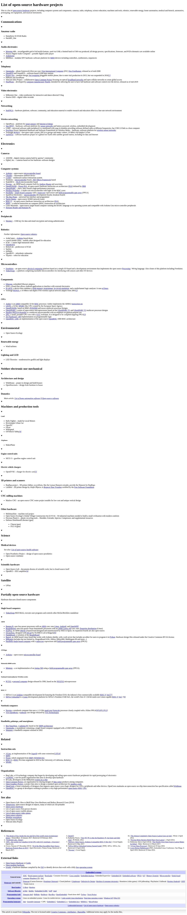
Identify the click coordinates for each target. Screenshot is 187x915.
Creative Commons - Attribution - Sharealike (68, 912)
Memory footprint (152, 876)
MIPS (8, 203)
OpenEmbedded (61, 894)
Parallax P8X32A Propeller (16, 312)
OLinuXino (10, 633)
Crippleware (76, 881)
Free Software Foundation (84, 487)
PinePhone (10, 82)
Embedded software (129, 876)
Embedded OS (116, 876)
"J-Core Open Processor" (138, 846)
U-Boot (25, 887)
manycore (41, 193)
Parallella (9, 193)
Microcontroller (165, 876)
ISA (70, 186)
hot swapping (34, 75)
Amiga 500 (38, 668)
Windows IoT (108, 898)
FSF (42, 867)
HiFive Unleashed (13, 697)
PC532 (8, 681)
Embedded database (87, 876)
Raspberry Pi (34, 878)
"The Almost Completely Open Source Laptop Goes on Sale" (151, 836)
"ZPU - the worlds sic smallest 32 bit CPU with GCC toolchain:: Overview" (33, 842)
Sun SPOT (10, 126)
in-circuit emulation (61, 288)
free (77, 867)
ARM (17, 304)
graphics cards (76, 784)
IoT (144, 876)
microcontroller (21, 180)
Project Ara (10, 75)
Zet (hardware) (11, 317)
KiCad (29, 633)
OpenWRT (74, 626)
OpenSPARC (11, 188)
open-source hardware (21, 11)
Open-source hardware (14, 807)
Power (8, 758)
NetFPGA (9, 111)
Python (112, 637)
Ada (24, 902)
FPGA (139, 876)
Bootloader (48, 876)
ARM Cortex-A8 (64, 629)
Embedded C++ (62, 902)
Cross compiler (74, 876)
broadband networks (75, 80)
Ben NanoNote (11, 726)
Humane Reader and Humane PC (18, 208)
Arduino (9, 173)
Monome (9, 51)
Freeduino (9, 269)
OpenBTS (9, 73)
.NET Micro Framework (41, 180)
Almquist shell (28, 894)
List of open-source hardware (94, 905)
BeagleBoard (11, 629)
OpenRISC (53, 319)
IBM (84, 186)
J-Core (8, 754)
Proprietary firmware (51, 881)
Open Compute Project (43, 80)
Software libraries (14, 891)
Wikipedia (26, 912)
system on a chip (41, 780)
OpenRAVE (10, 245)
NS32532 (60, 681)
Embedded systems (93, 872)
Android (63, 626)
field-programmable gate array (70, 193)
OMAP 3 (23, 631)
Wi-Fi (18, 182)
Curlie (28, 863)
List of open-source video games (18, 813)
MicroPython (93, 902)
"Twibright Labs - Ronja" (14, 840)
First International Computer (52, 71)
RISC (36, 304)
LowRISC (9, 778)
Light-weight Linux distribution (72, 898)
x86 (19, 317)
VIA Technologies (52, 713)
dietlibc (31, 891)
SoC (108, 695)
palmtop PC (24, 726)
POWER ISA (39, 758)
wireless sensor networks (106, 130)
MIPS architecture (46, 726)
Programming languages (12, 902)
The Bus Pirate (11, 197)
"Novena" (71, 850)
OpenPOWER (11, 186)
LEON (8, 306)
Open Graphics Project (14, 784)
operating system (85, 867)
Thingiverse (10, 805)
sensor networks (47, 126)
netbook (23, 713)
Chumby (9, 176)
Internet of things (46, 124)
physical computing (34, 269)
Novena (9, 184)
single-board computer (23, 193)
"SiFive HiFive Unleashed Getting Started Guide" (85, 846)
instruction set (77, 304)
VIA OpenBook (12, 713)
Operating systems (14, 898)
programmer (48, 288)
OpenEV (71, 836)
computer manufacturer (35, 82)
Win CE (116, 898)
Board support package (36, 876)
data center (58, 782)
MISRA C (84, 902)
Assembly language (33, 902)
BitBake (37, 894)
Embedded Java (74, 902)
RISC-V (9, 201)
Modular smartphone (14, 817)
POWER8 (33, 308)
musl (55, 891)
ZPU (7, 315)
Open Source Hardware (15, 863)
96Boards (9, 639)
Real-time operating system (93, 898)
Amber (8, 304)
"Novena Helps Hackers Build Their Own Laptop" (147, 840)
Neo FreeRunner (75, 71)
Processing (126, 269)
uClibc (25, 891)
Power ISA (22, 186)
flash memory (38, 288)
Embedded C (51, 902)
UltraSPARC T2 (80, 310)
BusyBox (52, 894)
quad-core (48, 710)
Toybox (83, 894)
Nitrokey (9, 221)
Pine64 (47, 82)
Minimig (9, 668)
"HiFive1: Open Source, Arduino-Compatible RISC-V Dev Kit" (90, 842)
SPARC (21, 306)
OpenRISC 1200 (12, 319)
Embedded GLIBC (41, 891)
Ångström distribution (88, 629)
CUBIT (8, 178)
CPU (85, 788)
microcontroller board (32, 173)
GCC (39, 315)
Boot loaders (16, 887)
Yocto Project (91, 894)
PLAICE (9, 288)
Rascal (8, 637)
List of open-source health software (24, 550)
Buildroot (44, 894)
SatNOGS (9, 135)
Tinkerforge (10, 271)
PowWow (9, 130)
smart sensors (31, 124)
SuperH (34, 754)
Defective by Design (88, 881)
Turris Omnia (11, 199)
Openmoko (10, 71)
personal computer (20, 681)
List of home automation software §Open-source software (37, 398)
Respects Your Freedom (53, 487)
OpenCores (10, 786)
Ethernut (9, 284)
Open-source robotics (29, 234)
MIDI (52, 58)
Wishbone (177, 786)
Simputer (9, 730)
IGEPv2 (9, 631)
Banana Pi (9, 626)
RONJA (17, 132)
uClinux (105, 288)
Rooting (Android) (173, 881)
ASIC (25, 876)
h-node (8, 867)
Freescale (56, 710)
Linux (56, 626)
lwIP (50, 891)
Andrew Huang (45, 184)
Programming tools (14, 894)
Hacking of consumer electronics (107, 881)
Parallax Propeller (12, 191)
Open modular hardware (15, 865)
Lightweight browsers (75, 905)
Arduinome (10, 56)
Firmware (7, 883)
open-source (73, 788)
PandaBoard (10, 635)
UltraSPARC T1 (64, 310)
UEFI (183, 881)
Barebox (32, 887)
